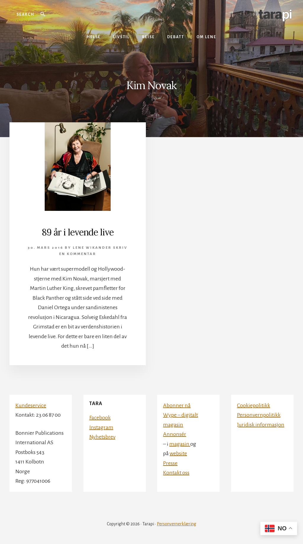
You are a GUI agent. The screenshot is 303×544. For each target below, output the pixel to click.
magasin (179, 444)
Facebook (100, 418)
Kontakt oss (176, 473)
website (178, 453)
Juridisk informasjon (260, 425)
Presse (170, 463)
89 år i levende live (78, 232)
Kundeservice (30, 405)
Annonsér (174, 434)
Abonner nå (177, 405)
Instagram (101, 427)
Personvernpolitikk (259, 415)
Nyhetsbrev (102, 437)
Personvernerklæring (176, 523)
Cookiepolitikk (253, 405)
